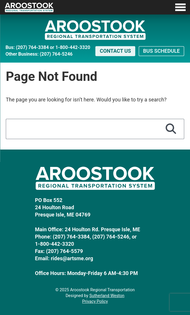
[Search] (171, 129)
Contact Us (115, 51)
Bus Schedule (161, 51)
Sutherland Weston (106, 295)
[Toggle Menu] (95, 7)
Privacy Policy (95, 301)
